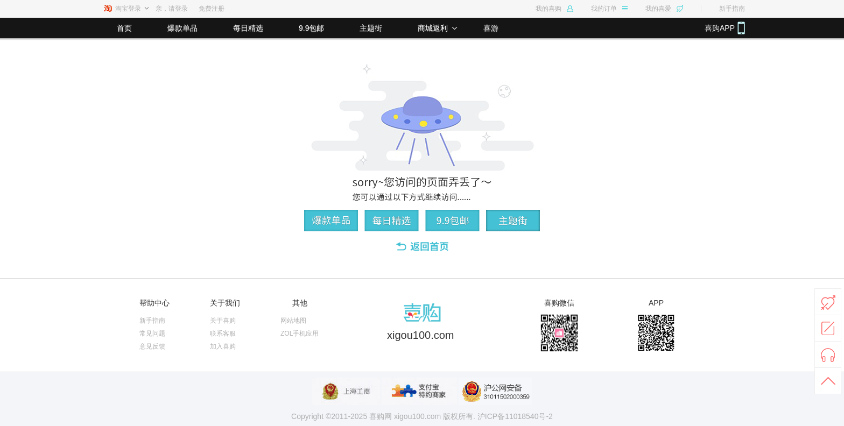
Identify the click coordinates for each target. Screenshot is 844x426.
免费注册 (211, 8)
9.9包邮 (311, 28)
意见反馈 (152, 346)
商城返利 (433, 28)
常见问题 (152, 333)
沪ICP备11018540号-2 (515, 416)
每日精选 (248, 28)
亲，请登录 (172, 8)
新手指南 (732, 8)
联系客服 (223, 333)
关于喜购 (223, 320)
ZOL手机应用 (299, 333)
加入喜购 (223, 346)
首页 (124, 28)
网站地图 (293, 320)
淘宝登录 (128, 8)
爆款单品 (182, 28)
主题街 (371, 28)
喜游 (490, 28)
